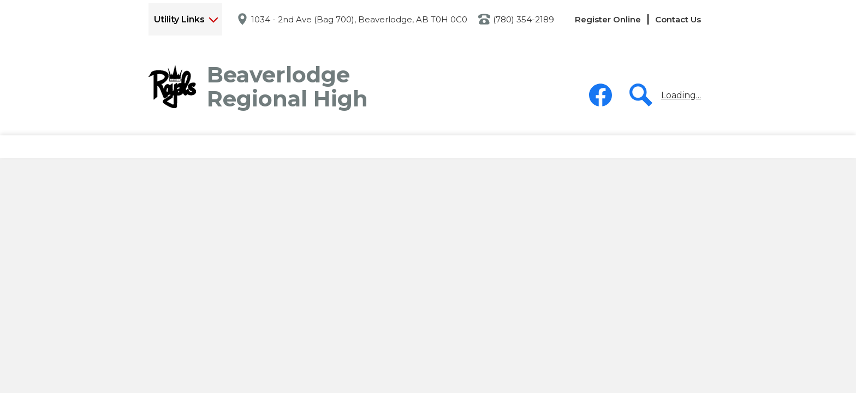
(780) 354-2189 (523, 19)
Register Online (608, 19)
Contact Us (678, 19)
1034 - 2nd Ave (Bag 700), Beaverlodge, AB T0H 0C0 (359, 19)
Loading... (681, 95)
